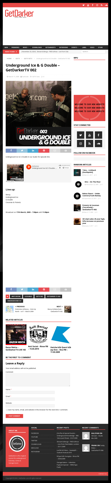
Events (74, 47)
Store (100, 47)
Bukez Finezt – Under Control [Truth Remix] (91, 194)
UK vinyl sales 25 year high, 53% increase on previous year (93, 220)
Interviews (63, 47)
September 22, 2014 (90, 198)
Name (8, 389)
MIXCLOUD (35, 448)
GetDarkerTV (50, 47)
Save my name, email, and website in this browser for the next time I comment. (38, 409)
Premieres (15, 47)
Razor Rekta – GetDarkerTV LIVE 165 (16, 348)
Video (92, 47)
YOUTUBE (34, 436)
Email (8, 396)
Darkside (25, 76)
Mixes (25, 47)
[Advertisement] (75, 25)
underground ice (14, 300)
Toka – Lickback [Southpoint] (89, 171)
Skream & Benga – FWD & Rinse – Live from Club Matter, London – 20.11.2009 (68, 443)
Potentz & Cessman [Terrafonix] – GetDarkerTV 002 (90, 207)
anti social (16, 296)
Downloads (37, 47)
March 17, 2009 (14, 76)
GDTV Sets (36, 76)
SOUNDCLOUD (36, 444)
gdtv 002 (39, 296)
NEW (6, 47)
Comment (9, 372)
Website (9, 403)
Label (84, 47)
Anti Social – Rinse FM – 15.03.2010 (38, 347)
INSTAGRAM (35, 451)
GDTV (18, 58)
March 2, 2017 (88, 174)
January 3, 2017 (88, 225)
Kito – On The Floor (93, 181)
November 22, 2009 (92, 184)
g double (28, 296)
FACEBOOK (35, 433)
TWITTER (34, 440)
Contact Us (102, 473)
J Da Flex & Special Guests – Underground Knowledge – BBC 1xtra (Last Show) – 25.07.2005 (68, 435)
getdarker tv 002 (53, 296)
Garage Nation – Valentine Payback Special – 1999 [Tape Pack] (67, 464)
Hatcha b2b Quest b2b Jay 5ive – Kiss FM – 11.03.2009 (61, 349)
